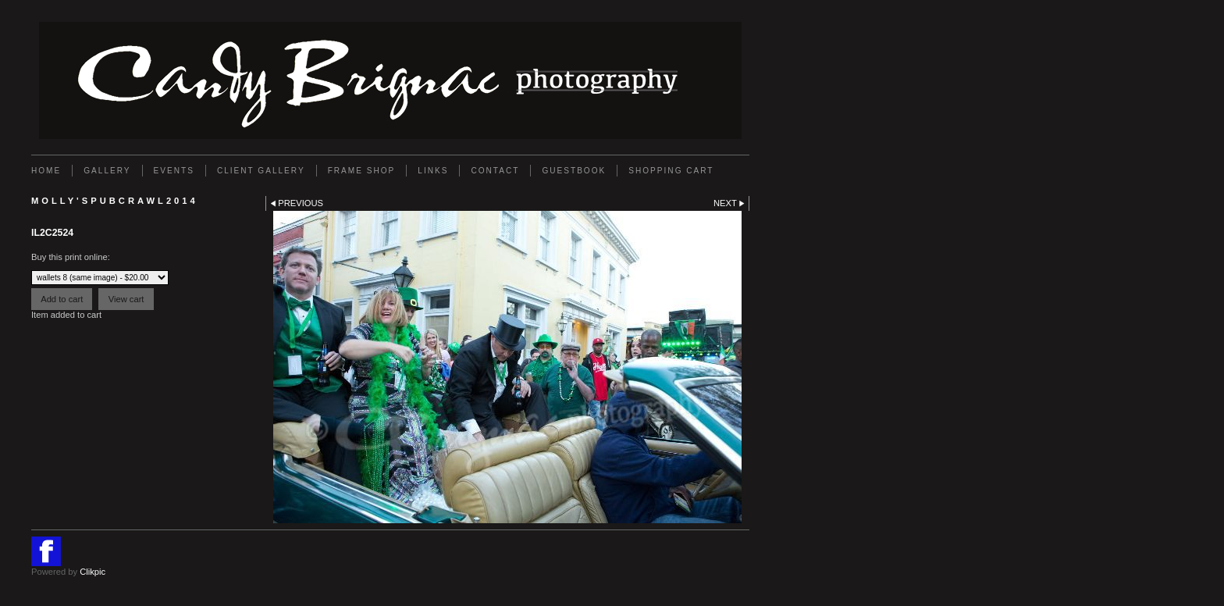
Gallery (107, 170)
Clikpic (92, 571)
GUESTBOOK (574, 170)
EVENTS (174, 170)
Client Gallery (261, 170)
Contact (495, 170)
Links (433, 170)
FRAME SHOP (362, 170)
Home (46, 170)
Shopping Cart (670, 170)
